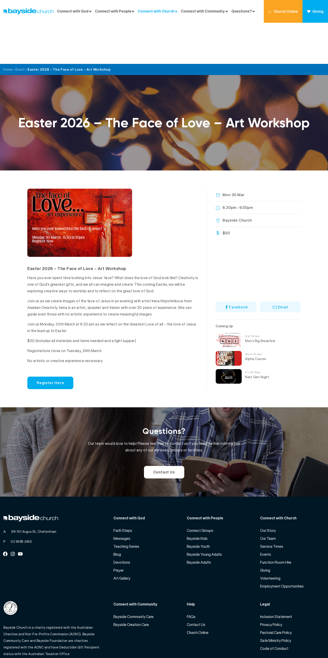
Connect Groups (200, 489)
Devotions (121, 521)
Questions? (241, 11)
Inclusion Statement (276, 575)
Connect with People (113, 11)
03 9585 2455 (21, 500)
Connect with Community (203, 11)
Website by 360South (308, 644)
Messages (121, 497)
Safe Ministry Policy (275, 599)
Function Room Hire (275, 521)
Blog (117, 513)
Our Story (268, 489)
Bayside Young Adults (204, 513)
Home (8, 28)
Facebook (236, 266)
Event (20, 28)
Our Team (268, 497)
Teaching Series (126, 505)
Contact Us (164, 431)
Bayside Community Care (133, 575)
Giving (315, 11)
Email (280, 266)
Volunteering (270, 537)
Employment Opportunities (282, 545)
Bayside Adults (199, 521)
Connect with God (72, 11)
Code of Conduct (274, 607)
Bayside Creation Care (131, 583)
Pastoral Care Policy (276, 591)
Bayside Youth (198, 505)
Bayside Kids (197, 497)
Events (265, 513)
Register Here (50, 341)
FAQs (191, 575)
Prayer (118, 529)
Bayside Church (27, 644)
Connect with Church (156, 11)
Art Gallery (121, 537)
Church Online (283, 11)
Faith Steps (122, 489)
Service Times (271, 505)
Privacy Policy (271, 583)
